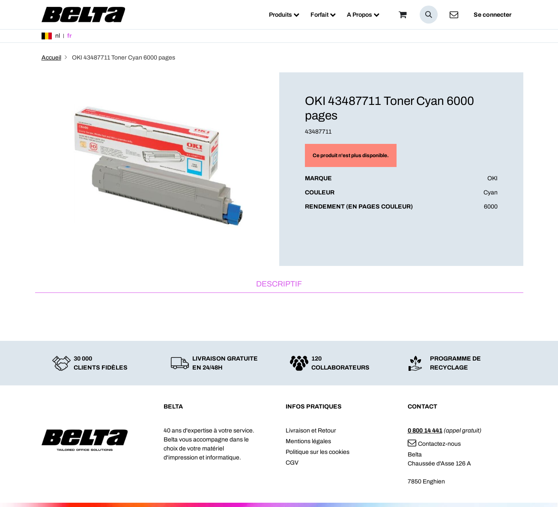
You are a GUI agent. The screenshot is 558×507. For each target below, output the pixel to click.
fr (69, 36)
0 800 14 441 (425, 430)
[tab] (279, 284)
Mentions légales (308, 441)
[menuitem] (284, 15)
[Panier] (403, 15)
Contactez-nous (434, 444)
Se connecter (492, 15)
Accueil (51, 57)
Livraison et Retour (311, 430)
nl (57, 36)
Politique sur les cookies (317, 452)
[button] (429, 15)
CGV (292, 462)
